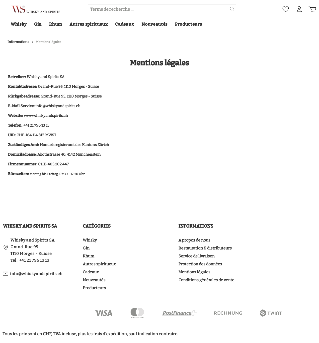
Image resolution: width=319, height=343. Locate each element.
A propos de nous (194, 240)
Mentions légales (194, 272)
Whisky (90, 240)
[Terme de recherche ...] (158, 9)
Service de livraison (196, 256)
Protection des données (200, 264)
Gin (86, 248)
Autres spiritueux (99, 264)
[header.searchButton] (232, 9)
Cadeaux (91, 272)
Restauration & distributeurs (205, 248)
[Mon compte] (299, 9)
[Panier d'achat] (312, 9)
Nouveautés (94, 280)
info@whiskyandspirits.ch (36, 273)
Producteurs (94, 288)
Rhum (88, 256)
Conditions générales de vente (206, 280)
